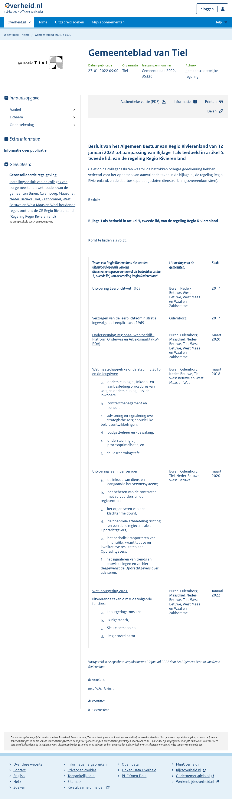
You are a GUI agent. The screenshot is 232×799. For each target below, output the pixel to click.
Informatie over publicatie (25, 150)
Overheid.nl (17, 23)
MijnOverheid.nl (188, 764)
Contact (19, 770)
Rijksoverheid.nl (188, 770)
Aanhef (15, 109)
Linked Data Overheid (139, 770)
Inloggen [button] (206, 9)
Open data (130, 764)
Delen (215, 111)
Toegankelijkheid (81, 775)
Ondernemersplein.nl (193, 775)
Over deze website (27, 764)
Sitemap (74, 781)
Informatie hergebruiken (87, 764)
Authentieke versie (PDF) (143, 102)
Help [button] (218, 22)
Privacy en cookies (82, 770)
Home (42, 22)
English (19, 775)
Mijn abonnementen (108, 22)
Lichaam (16, 117)
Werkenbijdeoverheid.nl (195, 781)
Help (17, 781)
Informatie (185, 101)
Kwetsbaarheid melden (86, 787)
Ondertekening (22, 124)
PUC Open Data (134, 775)
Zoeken (19, 787)
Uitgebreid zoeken (69, 22)
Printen (214, 101)
